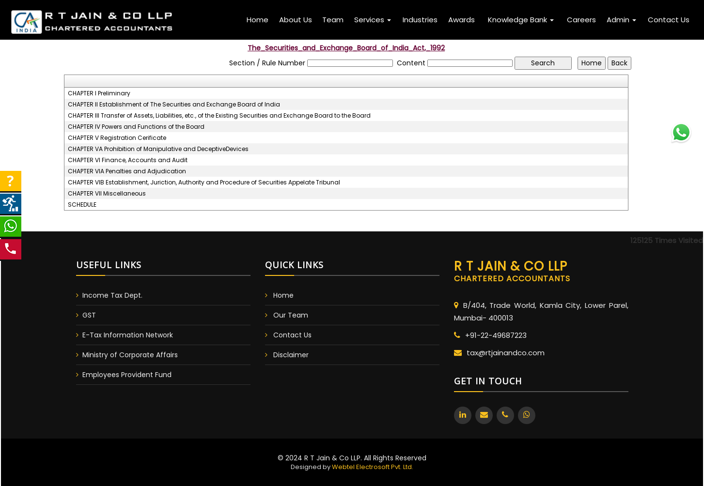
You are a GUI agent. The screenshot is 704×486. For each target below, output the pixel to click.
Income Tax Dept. (112, 295)
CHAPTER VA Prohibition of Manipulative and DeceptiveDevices (158, 149)
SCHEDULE (82, 205)
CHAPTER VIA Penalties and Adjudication (127, 171)
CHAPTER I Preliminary (99, 93)
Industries (420, 20)
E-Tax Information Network (127, 335)
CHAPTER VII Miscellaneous (107, 193)
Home (257, 20)
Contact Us (668, 20)
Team (333, 20)
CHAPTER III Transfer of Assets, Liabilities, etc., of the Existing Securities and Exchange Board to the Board (219, 116)
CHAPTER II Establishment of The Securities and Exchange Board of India (174, 104)
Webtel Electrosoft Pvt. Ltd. (372, 466)
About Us (295, 20)
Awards (461, 20)
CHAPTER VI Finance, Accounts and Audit (128, 160)
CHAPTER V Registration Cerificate (117, 138)
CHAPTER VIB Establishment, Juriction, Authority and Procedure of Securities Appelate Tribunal (204, 182)
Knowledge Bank (521, 20)
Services (372, 20)
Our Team (290, 315)
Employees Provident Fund (127, 375)
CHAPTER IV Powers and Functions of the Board (136, 127)
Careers (581, 20)
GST (89, 315)
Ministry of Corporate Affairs (130, 355)
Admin (621, 20)
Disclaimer (291, 355)
